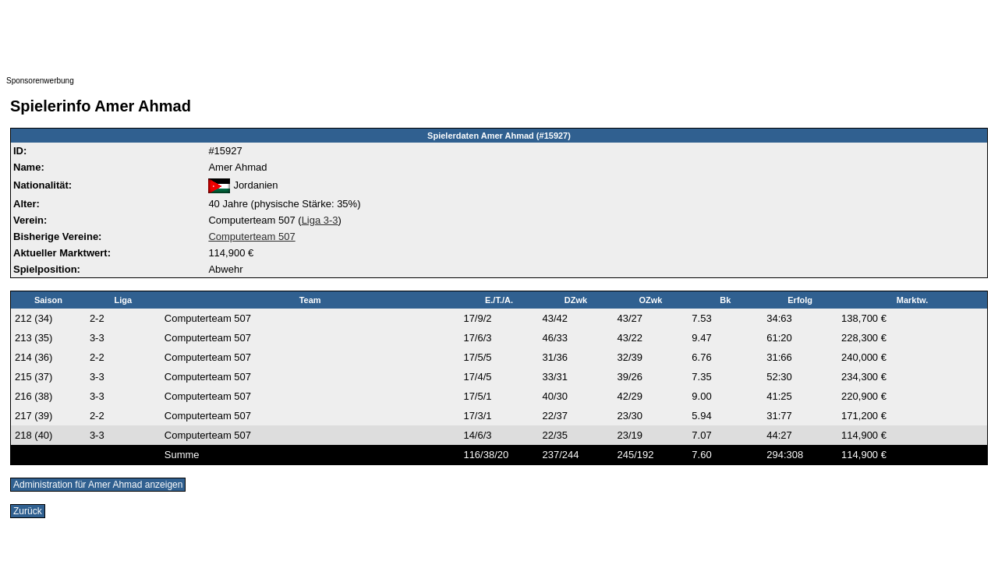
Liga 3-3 (320, 220)
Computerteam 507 (251, 236)
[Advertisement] (318, 41)
